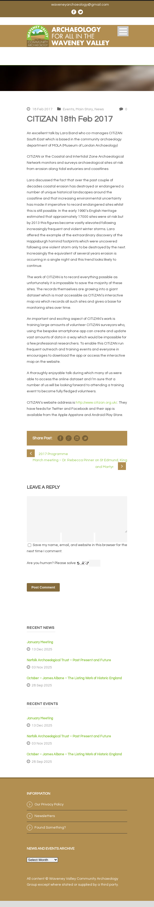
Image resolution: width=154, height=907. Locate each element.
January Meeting (40, 648)
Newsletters (45, 822)
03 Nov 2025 (42, 673)
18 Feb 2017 (42, 109)
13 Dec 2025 (42, 655)
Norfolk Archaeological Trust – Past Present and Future (69, 666)
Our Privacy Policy (49, 810)
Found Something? (50, 834)
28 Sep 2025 (42, 691)
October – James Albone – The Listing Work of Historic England (74, 684)
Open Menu (123, 31)
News (99, 109)
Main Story (84, 109)
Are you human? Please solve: (63, 569)
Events (68, 109)
